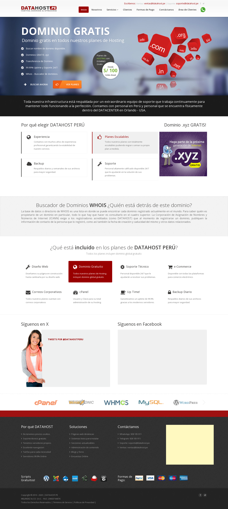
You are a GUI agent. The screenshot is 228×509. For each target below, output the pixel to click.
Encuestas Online (78, 456)
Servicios (112, 9)
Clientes (127, 9)
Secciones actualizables (82, 443)
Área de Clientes (187, 9)
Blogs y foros (76, 451)
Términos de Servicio (62, 502)
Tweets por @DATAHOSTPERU (65, 339)
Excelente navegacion (32, 447)
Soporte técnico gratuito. (34, 438)
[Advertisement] (190, 445)
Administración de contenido (84, 447)
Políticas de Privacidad (84, 502)
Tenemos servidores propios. (36, 443)
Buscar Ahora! (37, 84)
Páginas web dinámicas (81, 434)
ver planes (69, 84)
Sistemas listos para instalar (84, 438)
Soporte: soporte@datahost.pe (134, 443)
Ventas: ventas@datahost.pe (133, 447)
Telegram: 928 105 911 (129, 438)
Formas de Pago (145, 9)
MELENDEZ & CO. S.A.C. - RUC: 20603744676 (40, 498)
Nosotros (97, 9)
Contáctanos (166, 9)
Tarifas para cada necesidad (36, 451)
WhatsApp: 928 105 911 (130, 434)
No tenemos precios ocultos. (35, 434)
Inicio (84, 9)
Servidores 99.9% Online (34, 456)
